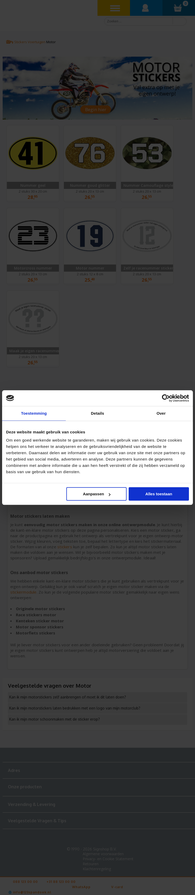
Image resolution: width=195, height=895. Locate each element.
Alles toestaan (158, 494)
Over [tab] (161, 413)
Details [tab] (97, 413)
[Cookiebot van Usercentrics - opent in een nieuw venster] (166, 398)
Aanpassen (96, 494)
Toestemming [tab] (34, 413)
